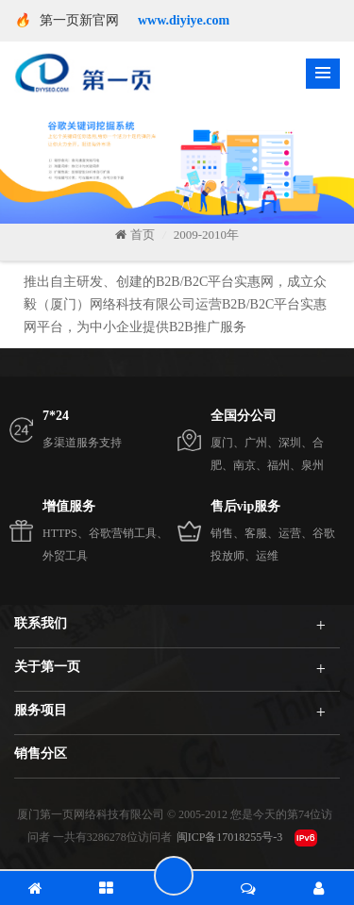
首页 (135, 234)
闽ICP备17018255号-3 (230, 837)
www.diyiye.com (183, 20)
